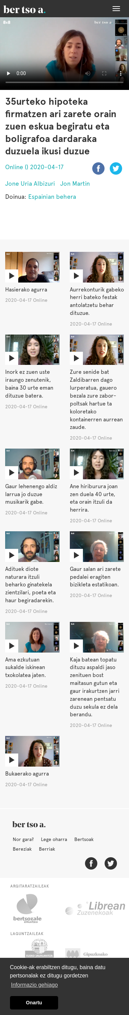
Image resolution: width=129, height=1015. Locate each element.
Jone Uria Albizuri (30, 183)
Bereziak (22, 849)
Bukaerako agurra (27, 773)
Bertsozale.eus (31, 908)
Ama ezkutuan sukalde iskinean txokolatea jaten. (25, 667)
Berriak (47, 849)
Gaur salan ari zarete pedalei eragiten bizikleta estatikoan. (95, 577)
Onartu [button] (34, 1002)
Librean (96, 908)
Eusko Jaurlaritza (38, 956)
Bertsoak (84, 839)
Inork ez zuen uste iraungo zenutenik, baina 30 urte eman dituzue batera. (29, 384)
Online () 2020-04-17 (34, 167)
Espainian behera (52, 196)
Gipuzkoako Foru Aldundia (93, 956)
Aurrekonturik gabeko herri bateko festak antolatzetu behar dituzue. (97, 301)
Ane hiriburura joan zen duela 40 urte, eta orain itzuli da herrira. (94, 498)
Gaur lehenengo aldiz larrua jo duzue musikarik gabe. (31, 494)
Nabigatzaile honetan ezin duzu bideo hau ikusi (64, 53)
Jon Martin (75, 183)
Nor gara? (23, 839)
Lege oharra (54, 839)
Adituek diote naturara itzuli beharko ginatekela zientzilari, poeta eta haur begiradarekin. (30, 585)
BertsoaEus (34, 8)
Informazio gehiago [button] (34, 985)
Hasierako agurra (26, 289)
